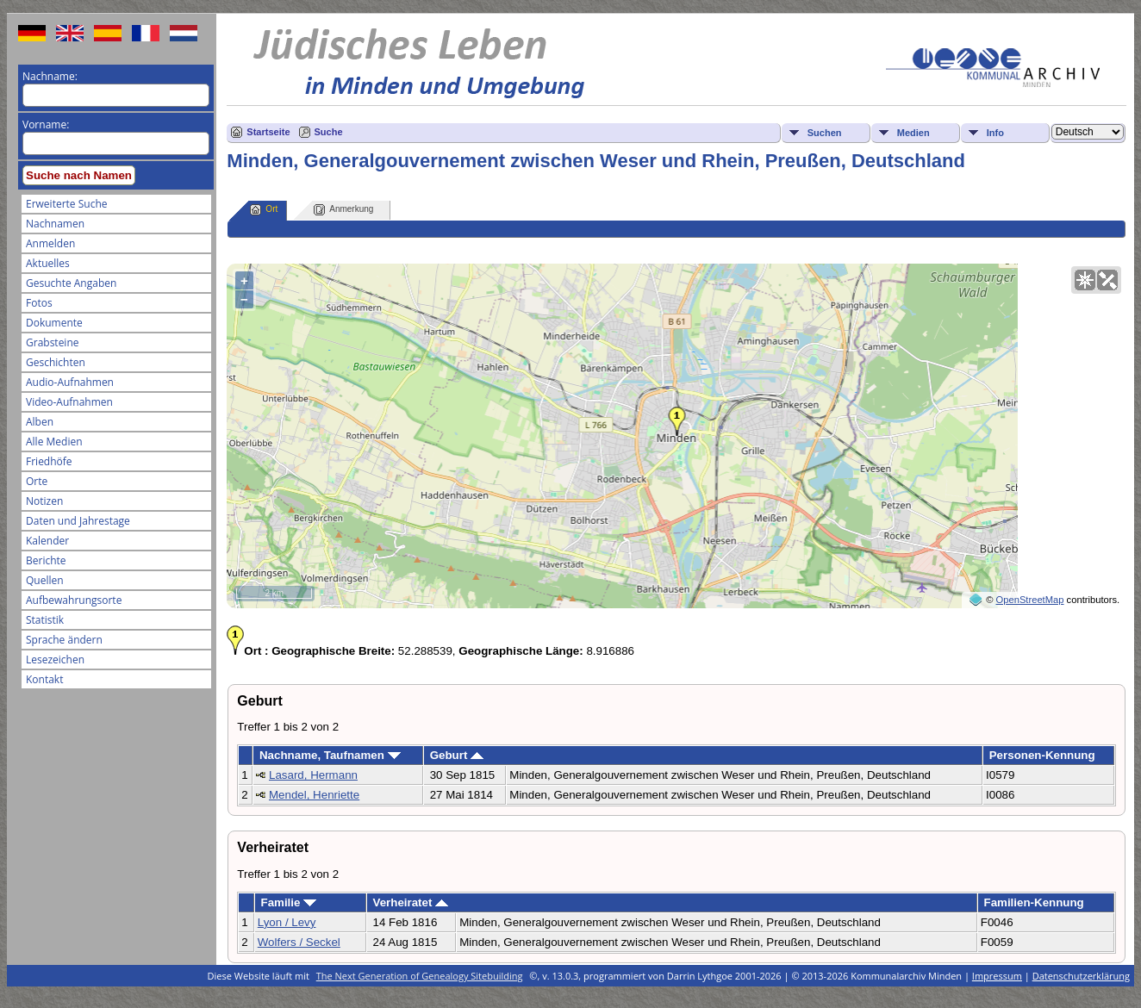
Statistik (45, 620)
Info (995, 133)
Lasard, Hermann (313, 774)
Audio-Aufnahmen (70, 382)
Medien (913, 133)
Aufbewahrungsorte (74, 600)
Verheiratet (410, 902)
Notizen (44, 501)
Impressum (997, 975)
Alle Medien (54, 441)
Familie (288, 902)
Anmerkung (343, 209)
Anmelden (50, 243)
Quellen (45, 580)
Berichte (46, 560)
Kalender (47, 540)
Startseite (268, 132)
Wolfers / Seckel (299, 942)
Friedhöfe (49, 461)
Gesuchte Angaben (71, 283)
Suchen (824, 133)
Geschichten (55, 362)
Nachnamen (55, 223)
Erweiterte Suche (66, 203)
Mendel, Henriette (314, 794)
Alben (39, 421)
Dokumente (54, 322)
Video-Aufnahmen (69, 402)
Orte (36, 481)
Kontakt (44, 679)
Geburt (456, 755)
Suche (329, 132)
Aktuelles (48, 263)
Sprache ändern (64, 639)
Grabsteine (52, 342)
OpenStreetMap (1030, 599)
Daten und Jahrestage (78, 520)
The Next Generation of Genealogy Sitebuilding (419, 975)
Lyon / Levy (287, 922)
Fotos (39, 303)
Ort (263, 209)
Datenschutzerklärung (1081, 975)
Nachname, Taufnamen (330, 755)
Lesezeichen (55, 659)
